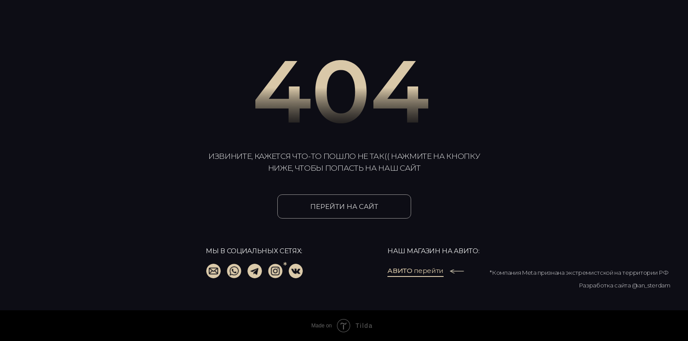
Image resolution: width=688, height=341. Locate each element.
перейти (415, 270)
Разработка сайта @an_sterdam (624, 285)
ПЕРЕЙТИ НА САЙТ (344, 206)
